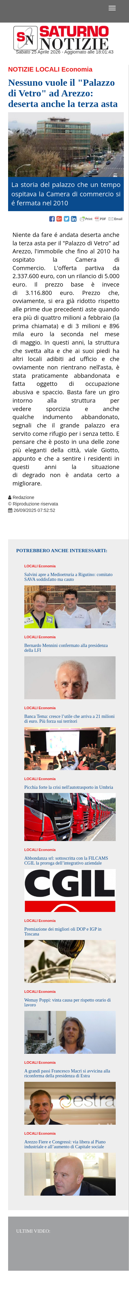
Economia (76, 69)
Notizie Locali (34, 69)
